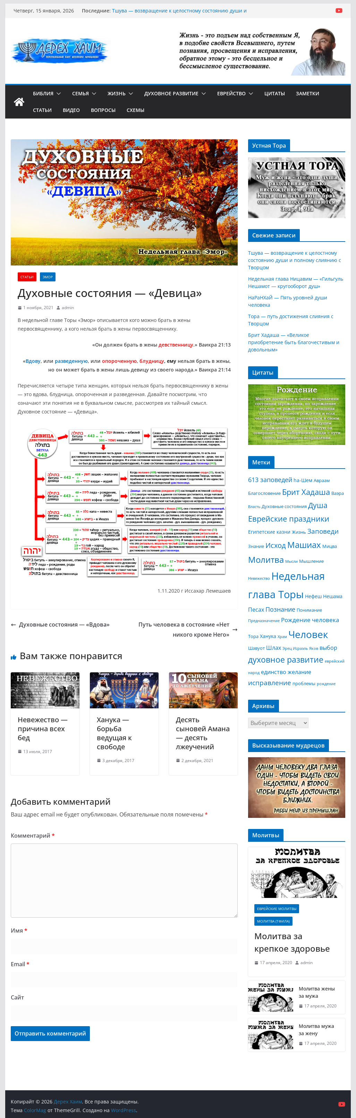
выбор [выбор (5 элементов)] (328, 648)
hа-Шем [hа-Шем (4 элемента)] (303, 480)
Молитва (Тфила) (273, 921)
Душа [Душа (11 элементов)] (318, 505)
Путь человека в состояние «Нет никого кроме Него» (188, 629)
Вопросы (103, 110)
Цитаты (274, 93)
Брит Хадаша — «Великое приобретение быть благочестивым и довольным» (293, 342)
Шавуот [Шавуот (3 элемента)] (256, 648)
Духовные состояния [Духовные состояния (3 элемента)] (284, 506)
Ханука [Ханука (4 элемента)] (268, 636)
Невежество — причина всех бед (43, 728)
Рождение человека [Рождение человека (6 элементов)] (310, 620)
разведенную (71, 361)
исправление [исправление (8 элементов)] (269, 682)
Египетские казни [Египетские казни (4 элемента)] (269, 532)
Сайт (17, 997)
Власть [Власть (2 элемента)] (254, 506)
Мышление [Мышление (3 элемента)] (311, 561)
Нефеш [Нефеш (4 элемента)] (313, 596)
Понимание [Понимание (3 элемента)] (309, 610)
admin (68, 308)
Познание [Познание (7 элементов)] (280, 609)
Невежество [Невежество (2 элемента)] (259, 578)
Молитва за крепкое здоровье (292, 942)
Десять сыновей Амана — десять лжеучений (203, 733)
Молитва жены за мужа (317, 992)
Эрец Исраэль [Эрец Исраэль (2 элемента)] (295, 648)
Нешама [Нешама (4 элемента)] (332, 596)
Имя (19, 930)
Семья (80, 93)
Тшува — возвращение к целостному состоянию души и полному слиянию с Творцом (179, 14)
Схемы (135, 110)
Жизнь (117, 93)
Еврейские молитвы (276, 908)
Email (20, 964)
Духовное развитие (171, 93)
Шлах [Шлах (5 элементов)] (273, 648)
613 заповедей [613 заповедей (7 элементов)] (270, 479)
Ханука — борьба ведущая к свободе (114, 733)
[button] (57, 93)
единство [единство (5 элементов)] (273, 672)
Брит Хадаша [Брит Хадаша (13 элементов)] (306, 492)
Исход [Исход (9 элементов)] (275, 545)
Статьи (42, 110)
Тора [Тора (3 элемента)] (253, 636)
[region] (296, 187)
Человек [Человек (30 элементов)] (308, 634)
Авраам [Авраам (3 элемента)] (322, 480)
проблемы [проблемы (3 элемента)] (304, 683)
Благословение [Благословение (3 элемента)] (264, 493)
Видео (71, 110)
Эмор (48, 276)
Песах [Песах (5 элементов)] (256, 609)
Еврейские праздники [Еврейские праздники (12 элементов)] (288, 519)
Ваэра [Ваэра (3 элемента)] (337, 493)
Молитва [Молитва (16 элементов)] (266, 559)
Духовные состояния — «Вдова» (60, 624)
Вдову (33, 361)
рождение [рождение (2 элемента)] (326, 683)
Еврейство (231, 93)
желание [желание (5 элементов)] (299, 672)
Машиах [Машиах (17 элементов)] (304, 544)
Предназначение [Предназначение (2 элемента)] (264, 620)
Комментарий (33, 835)
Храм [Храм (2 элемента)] (282, 636)
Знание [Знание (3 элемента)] (256, 546)
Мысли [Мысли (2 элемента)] (291, 561)
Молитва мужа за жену (316, 1030)
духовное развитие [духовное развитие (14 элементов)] (285, 659)
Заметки (307, 93)
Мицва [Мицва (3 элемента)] (329, 546)
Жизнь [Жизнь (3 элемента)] (299, 532)
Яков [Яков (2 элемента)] (313, 648)
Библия (43, 93)
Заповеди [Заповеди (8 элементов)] (323, 531)
